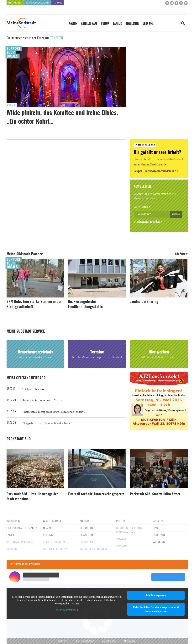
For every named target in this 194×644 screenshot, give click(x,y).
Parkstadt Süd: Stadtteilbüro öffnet (155, 494)
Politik (73, 24)
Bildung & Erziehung (20, 542)
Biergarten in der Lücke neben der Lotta (46, 423)
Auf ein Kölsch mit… (56, 542)
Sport (157, 528)
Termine (57, 3)
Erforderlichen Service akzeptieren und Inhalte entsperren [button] (156, 609)
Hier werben (15, 3)
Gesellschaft (89, 24)
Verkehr (122, 545)
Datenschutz (109, 641)
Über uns (148, 24)
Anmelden (176, 214)
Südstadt (11, 105)
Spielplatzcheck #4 (33, 389)
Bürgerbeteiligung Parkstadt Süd (129, 530)
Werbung (159, 542)
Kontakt (62, 641)
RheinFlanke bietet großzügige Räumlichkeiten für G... (55, 412)
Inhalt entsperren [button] (156, 595)
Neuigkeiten (87, 528)
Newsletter (132, 24)
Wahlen (158, 521)
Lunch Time (141, 206)
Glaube (48, 528)
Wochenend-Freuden (147, 221)
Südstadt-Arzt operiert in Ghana (42, 400)
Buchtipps (13, 521)
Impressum (129, 641)
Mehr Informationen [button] (67, 609)
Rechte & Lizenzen (84, 641)
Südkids (12, 549)
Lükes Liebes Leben (55, 549)
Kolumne (49, 535)
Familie (117, 24)
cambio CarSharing (144, 302)
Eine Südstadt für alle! (22, 528)
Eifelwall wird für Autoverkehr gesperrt (96, 494)
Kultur (105, 24)
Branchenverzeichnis (38, 3)
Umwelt (121, 538)
